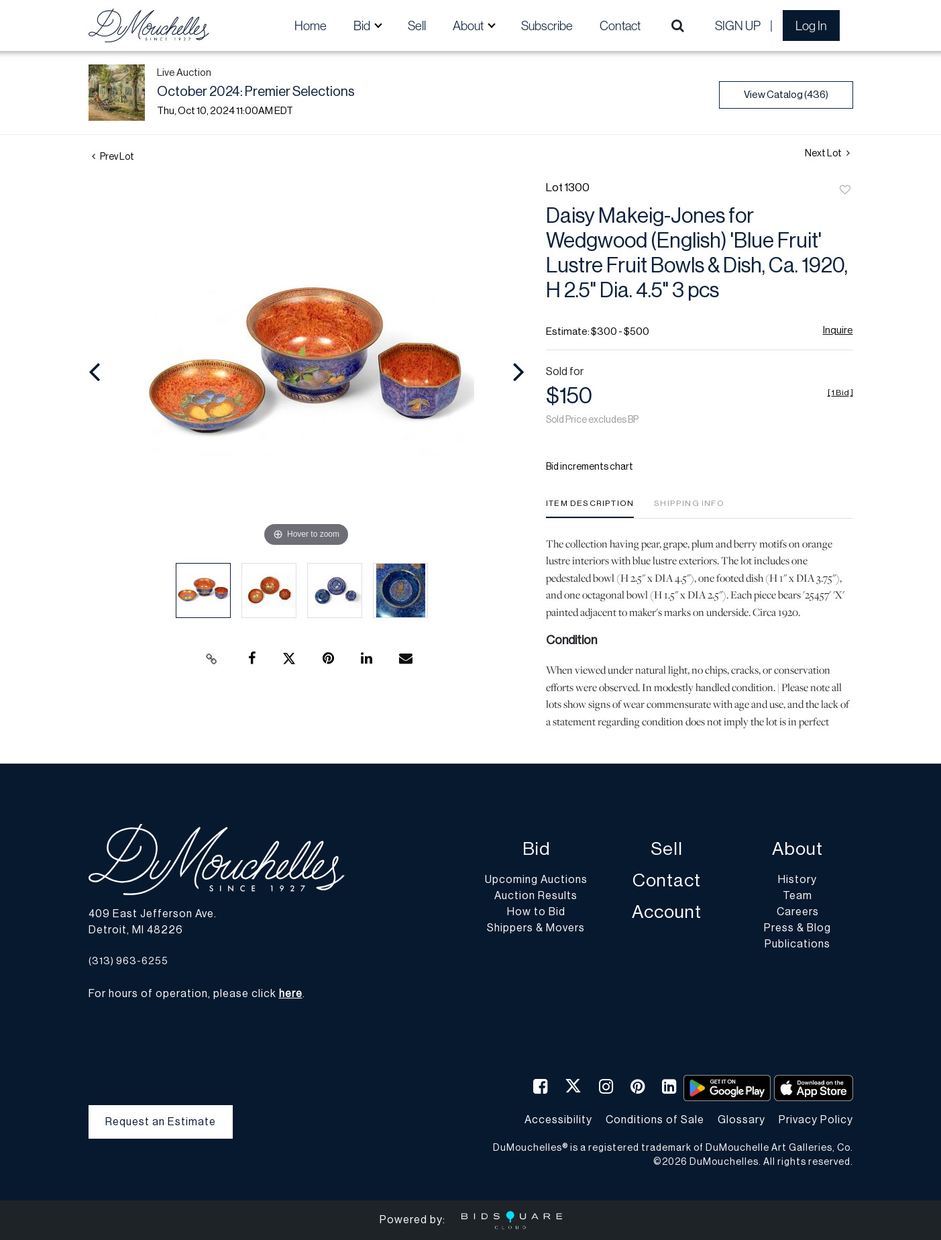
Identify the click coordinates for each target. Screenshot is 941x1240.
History (797, 879)
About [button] (469, 25)
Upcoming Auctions (536, 879)
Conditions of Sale (655, 1120)
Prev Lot (113, 157)
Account (667, 912)
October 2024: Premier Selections (256, 92)
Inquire (838, 330)
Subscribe (547, 25)
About (797, 849)
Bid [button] (362, 25)
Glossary (741, 1120)
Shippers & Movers (536, 928)
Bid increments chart (589, 467)
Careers (798, 912)
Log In (811, 25)
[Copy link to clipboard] (211, 659)
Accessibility (558, 1120)
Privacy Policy (816, 1120)
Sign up (738, 25)
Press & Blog (797, 928)
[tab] (590, 508)
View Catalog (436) (786, 95)
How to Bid (536, 912)
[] (840, 393)
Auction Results (535, 895)
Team (797, 895)
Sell (417, 25)
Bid (536, 849)
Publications (797, 944)
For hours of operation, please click (195, 993)
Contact (620, 25)
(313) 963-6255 (128, 961)
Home (310, 25)
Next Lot (827, 153)
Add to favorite (845, 190)
